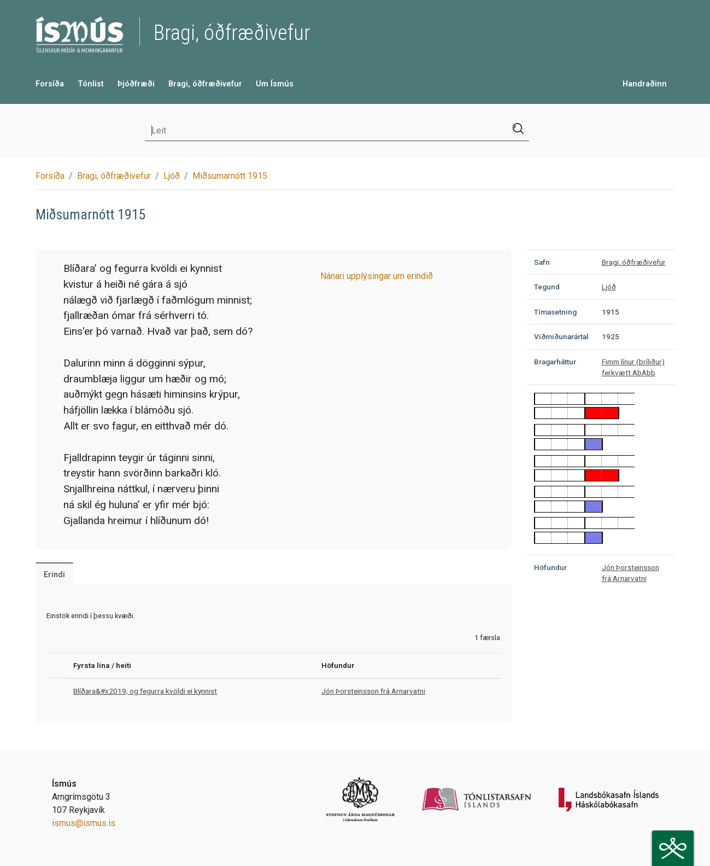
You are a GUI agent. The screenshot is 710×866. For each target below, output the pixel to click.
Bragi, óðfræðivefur (205, 84)
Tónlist (91, 84)
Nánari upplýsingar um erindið (376, 276)
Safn (542, 262)
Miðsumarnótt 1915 (229, 176)
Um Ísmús (275, 84)
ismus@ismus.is (83, 823)
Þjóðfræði (136, 84)
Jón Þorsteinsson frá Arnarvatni (373, 691)
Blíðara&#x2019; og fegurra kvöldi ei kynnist (145, 691)
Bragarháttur (555, 361)
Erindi (54, 574)
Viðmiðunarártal (561, 336)
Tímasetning (555, 311)
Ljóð (171, 176)
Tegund (547, 286)
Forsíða (50, 84)
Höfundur (550, 567)
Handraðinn (645, 84)
